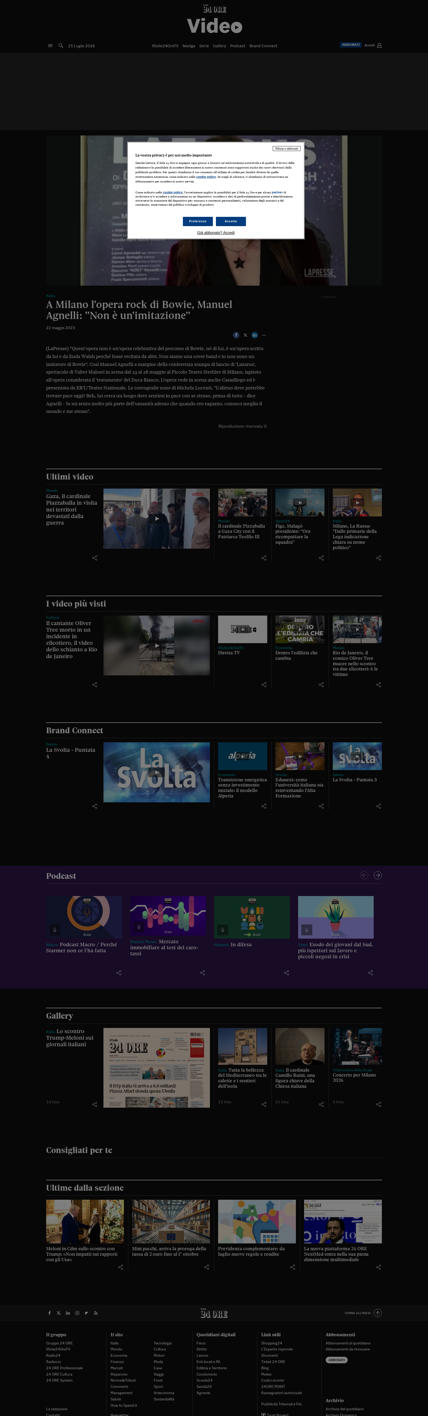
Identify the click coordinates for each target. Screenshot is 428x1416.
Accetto (231, 221)
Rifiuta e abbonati (286, 148)
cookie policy (206, 176)
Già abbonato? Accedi (216, 232)
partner (277, 192)
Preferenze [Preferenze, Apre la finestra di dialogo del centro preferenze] (198, 221)
